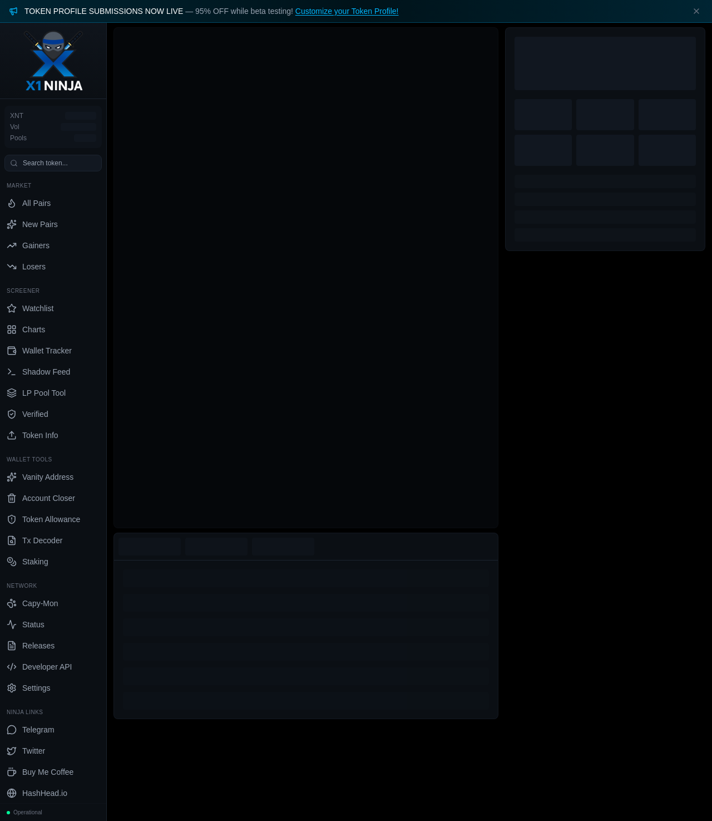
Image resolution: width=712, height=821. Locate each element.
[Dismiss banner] (696, 11)
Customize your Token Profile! (347, 11)
